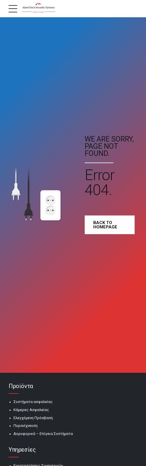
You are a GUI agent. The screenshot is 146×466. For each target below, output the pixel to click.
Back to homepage (106, 225)
